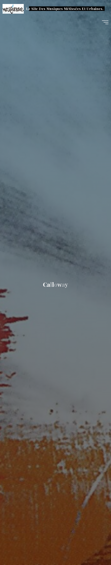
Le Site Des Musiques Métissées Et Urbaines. (65, 8)
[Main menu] (105, 22)
